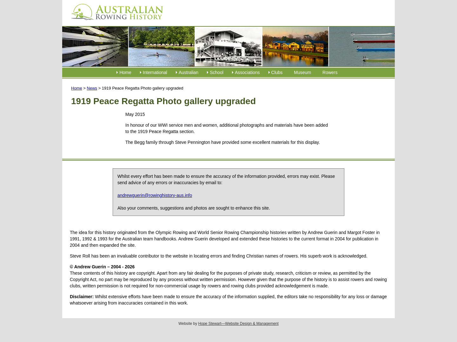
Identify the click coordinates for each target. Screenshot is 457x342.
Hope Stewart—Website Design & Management (238, 323)
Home (125, 72)
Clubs (277, 72)
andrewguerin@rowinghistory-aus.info (154, 195)
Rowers (329, 72)
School (216, 72)
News (92, 88)
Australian (188, 72)
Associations (247, 72)
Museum (302, 72)
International (155, 72)
